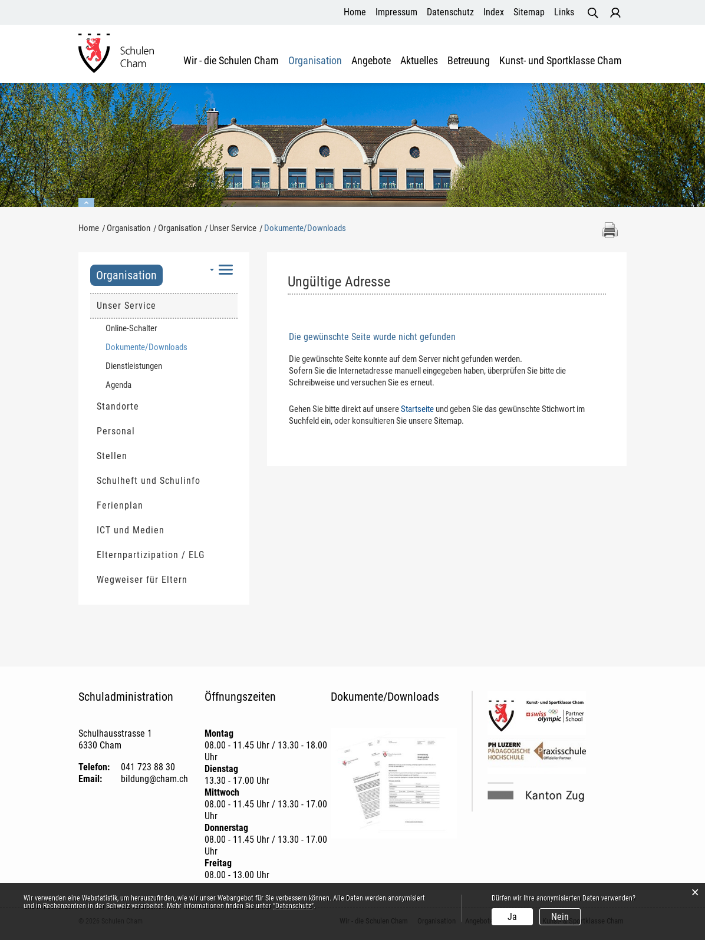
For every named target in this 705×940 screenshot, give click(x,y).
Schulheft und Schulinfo (148, 480)
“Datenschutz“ (293, 906)
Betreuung (468, 61)
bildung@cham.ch (154, 778)
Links (564, 12)
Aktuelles (419, 61)
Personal (116, 431)
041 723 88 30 (148, 767)
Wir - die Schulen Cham (231, 61)
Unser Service (126, 305)
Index (493, 12)
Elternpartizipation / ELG (151, 554)
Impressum (396, 12)
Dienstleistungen (134, 366)
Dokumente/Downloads (169, 346)
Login (615, 13)
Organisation (315, 61)
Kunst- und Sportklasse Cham (560, 61)
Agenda (118, 385)
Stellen (112, 455)
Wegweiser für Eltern (142, 579)
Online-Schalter (131, 328)
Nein (560, 916)
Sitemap (529, 12)
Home (355, 12)
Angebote (371, 61)
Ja (512, 916)
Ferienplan (120, 505)
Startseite (417, 409)
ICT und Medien (130, 530)
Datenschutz (450, 12)
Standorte (118, 406)
